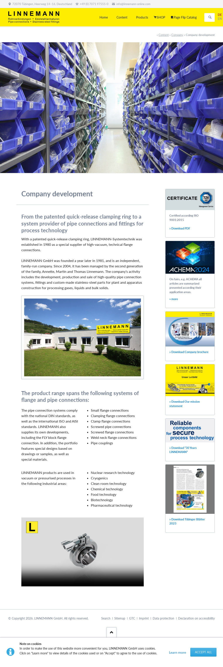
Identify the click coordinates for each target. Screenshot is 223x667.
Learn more (177, 652)
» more (173, 299)
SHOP (161, 17)
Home (104, 17)
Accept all (203, 652)
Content (164, 35)
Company (177, 35)
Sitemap (119, 618)
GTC (132, 618)
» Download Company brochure (188, 352)
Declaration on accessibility (196, 618)
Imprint (144, 618)
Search (210, 17)
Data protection (163, 618)
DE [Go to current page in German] (220, 15)
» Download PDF (179, 228)
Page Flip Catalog (185, 17)
